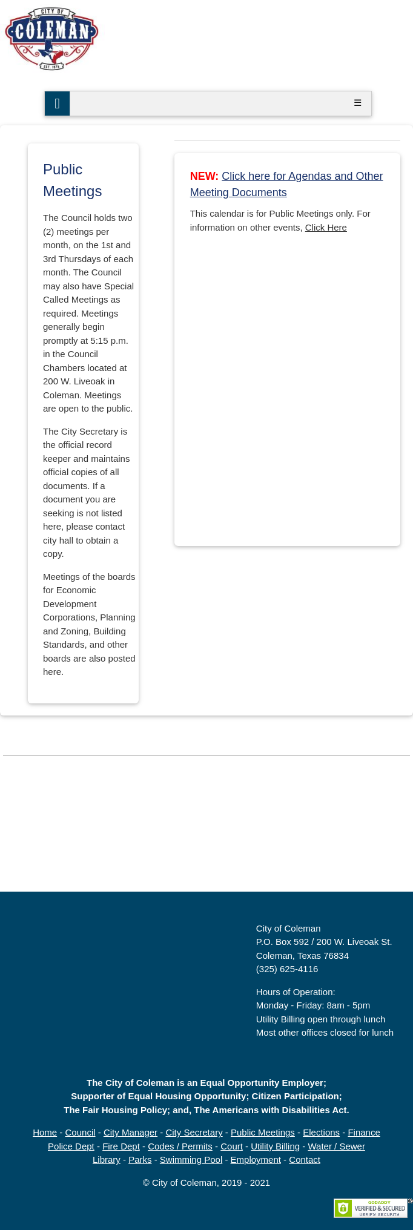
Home (45, 1132)
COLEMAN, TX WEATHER (206, 846)
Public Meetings (263, 1132)
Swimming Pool (191, 1159)
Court (231, 1146)
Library (107, 1159)
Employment (256, 1159)
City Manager (130, 1132)
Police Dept (71, 1146)
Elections (321, 1132)
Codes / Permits (180, 1146)
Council (80, 1132)
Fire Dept (121, 1146)
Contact (304, 1159)
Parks (139, 1159)
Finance (364, 1132)
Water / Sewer (336, 1146)
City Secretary (193, 1132)
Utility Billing (275, 1146)
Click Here (326, 227)
